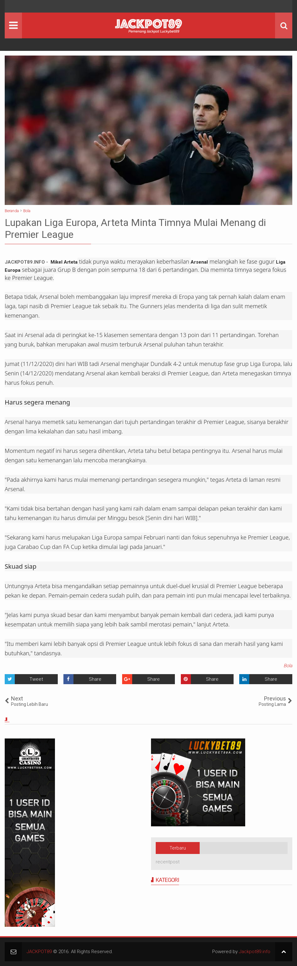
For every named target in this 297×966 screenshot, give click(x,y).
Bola (288, 665)
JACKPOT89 (39, 951)
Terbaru (178, 848)
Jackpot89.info (254, 951)
